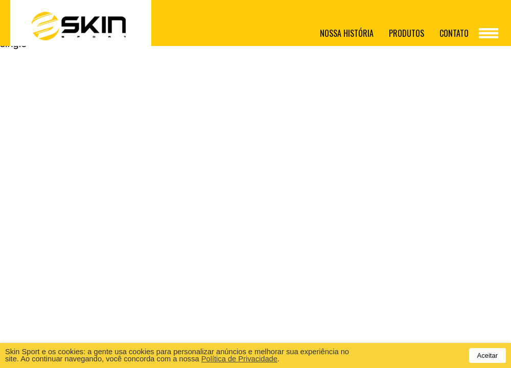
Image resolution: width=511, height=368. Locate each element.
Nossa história (347, 33)
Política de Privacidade (239, 359)
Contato (454, 33)
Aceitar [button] (487, 355)
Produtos (406, 33)
